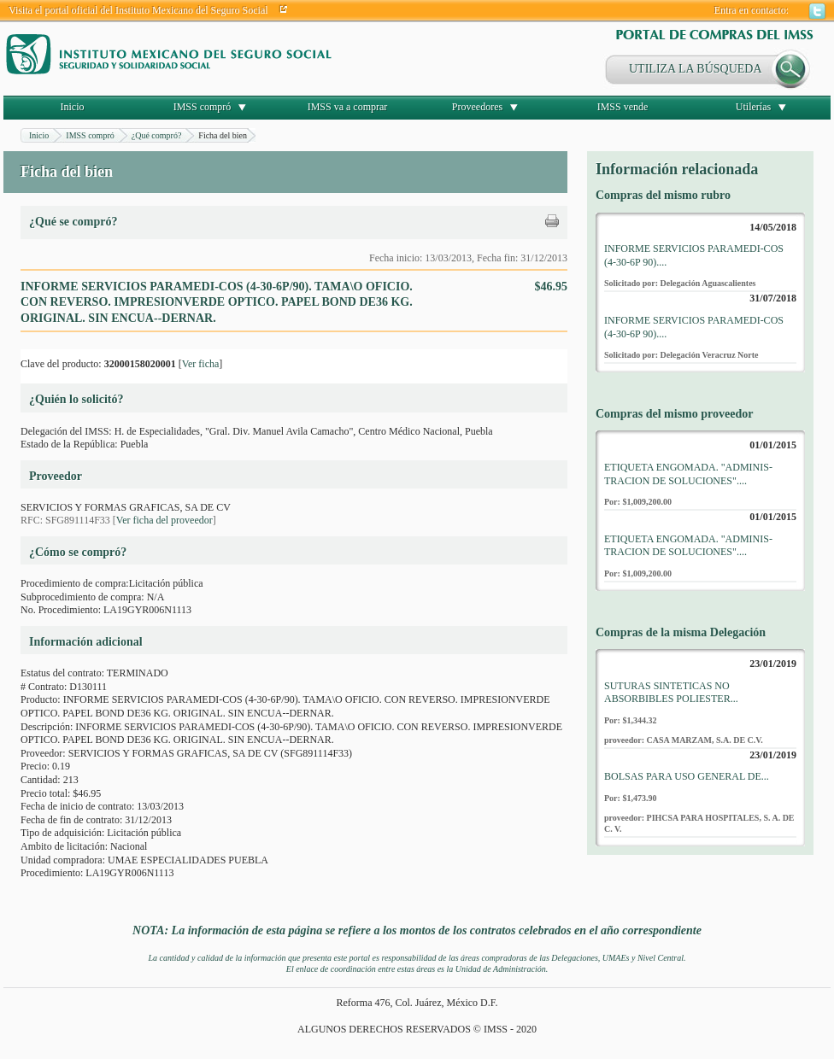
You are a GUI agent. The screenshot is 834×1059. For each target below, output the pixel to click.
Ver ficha (201, 364)
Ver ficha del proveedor (164, 520)
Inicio (73, 107)
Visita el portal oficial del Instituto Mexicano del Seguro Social (138, 10)
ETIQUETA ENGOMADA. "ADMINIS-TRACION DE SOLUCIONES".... (688, 474)
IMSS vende (623, 107)
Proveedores (477, 107)
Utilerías (753, 107)
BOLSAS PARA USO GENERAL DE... (686, 776)
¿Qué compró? (157, 135)
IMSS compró (202, 107)
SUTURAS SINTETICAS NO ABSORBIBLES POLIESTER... (671, 692)
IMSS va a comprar (348, 107)
